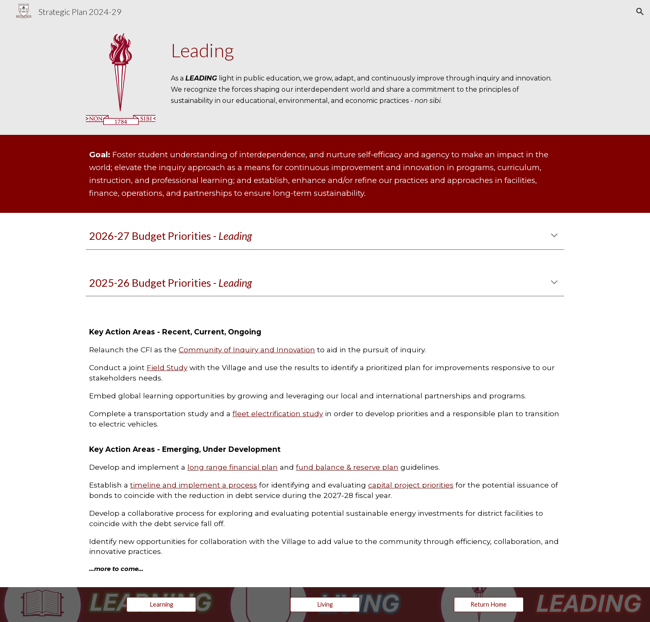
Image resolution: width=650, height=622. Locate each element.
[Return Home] (488, 604)
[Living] (325, 604)
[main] (365, 50)
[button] (640, 12)
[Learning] (161, 604)
